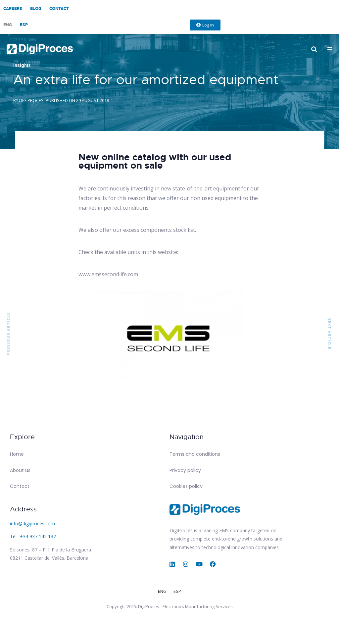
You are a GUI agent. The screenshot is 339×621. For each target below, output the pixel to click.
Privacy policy (185, 470)
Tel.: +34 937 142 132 (33, 536)
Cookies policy (186, 486)
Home (17, 454)
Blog (35, 8)
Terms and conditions (195, 454)
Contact (59, 8)
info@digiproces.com (32, 523)
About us (20, 470)
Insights (22, 65)
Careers (12, 8)
